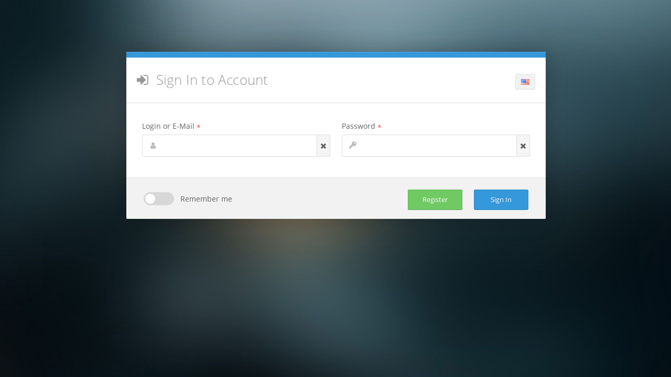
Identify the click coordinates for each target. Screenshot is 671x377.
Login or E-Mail (171, 125)
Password (362, 125)
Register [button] (435, 199)
